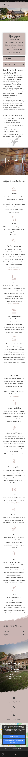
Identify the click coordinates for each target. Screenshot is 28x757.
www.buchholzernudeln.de (14, 304)
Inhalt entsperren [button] (14, 736)
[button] (2, 754)
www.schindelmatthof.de (14, 269)
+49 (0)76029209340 (14, 711)
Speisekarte (7, 58)
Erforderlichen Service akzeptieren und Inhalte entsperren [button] (14, 741)
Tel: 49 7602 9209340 (8, 1)
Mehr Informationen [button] (14, 733)
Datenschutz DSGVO (16, 748)
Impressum (7, 748)
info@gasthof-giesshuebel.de (14, 702)
